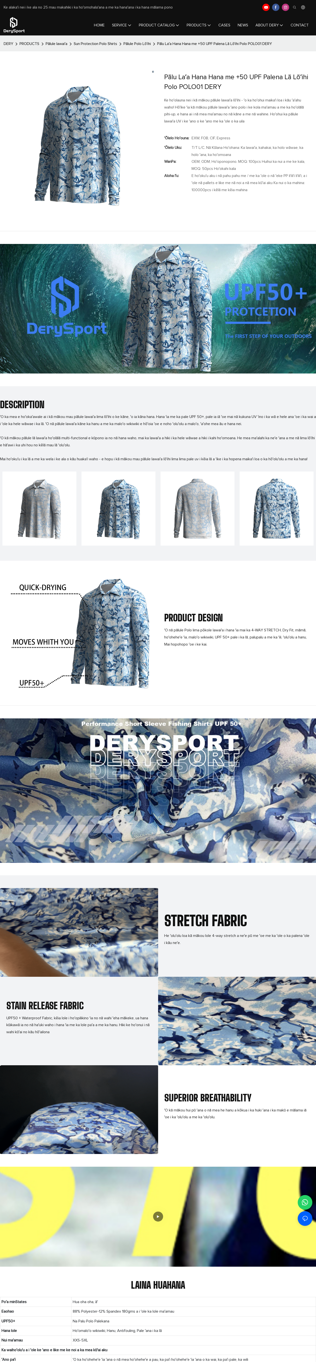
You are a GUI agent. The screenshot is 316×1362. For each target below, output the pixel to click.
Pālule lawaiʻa (56, 44)
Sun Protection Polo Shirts (95, 44)
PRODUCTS (29, 44)
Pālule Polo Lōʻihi (137, 44)
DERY (8, 44)
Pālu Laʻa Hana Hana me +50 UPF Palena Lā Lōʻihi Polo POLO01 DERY (214, 44)
